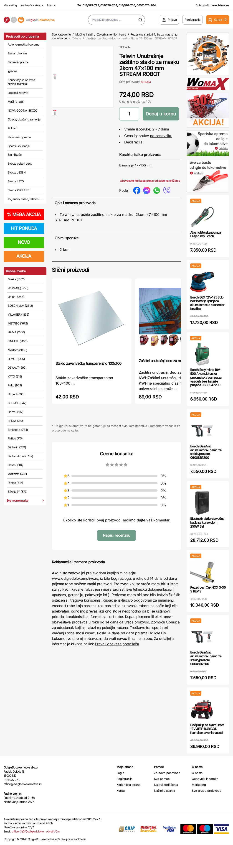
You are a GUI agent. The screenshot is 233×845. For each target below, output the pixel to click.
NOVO (24, 242)
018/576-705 (127, 5)
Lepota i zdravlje (18, 92)
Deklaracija (133, 142)
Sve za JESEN (16, 172)
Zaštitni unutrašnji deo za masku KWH (168, 360)
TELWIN (124, 47)
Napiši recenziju (116, 535)
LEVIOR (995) (16, 359)
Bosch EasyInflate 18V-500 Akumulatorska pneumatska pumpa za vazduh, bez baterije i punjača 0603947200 (206, 377)
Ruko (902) (15, 385)
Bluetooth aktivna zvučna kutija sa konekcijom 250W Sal (207, 522)
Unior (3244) (16, 297)
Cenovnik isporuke (205, 779)
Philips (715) (15, 438)
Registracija (124, 779)
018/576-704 (108, 5)
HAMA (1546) (16, 332)
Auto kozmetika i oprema (23, 44)
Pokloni (12, 128)
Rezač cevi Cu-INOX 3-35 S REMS (207, 589)
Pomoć (51, 5)
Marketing (10, 5)
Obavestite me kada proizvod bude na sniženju (150, 180)
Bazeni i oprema (18, 62)
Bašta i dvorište (17, 53)
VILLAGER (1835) (18, 314)
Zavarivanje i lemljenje (111, 34)
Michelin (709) (17, 447)
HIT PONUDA (24, 228)
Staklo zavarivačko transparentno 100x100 (88, 363)
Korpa (120, 790)
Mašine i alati (16, 101)
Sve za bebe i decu (20, 163)
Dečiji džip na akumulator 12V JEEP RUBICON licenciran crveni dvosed (207, 729)
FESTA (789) (16, 421)
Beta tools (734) (18, 429)
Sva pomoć (162, 779)
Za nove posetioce (167, 773)
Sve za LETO (16, 181)
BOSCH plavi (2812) (20, 305)
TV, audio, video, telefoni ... (25, 199)
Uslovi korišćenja (166, 784)
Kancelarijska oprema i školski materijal (22, 82)
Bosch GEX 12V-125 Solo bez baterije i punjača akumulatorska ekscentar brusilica (207, 303)
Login (120, 773)
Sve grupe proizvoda (206, 790)
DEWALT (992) (17, 367)
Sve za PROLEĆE (18, 190)
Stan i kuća (14, 154)
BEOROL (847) (17, 403)
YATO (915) (15, 376)
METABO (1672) (18, 323)
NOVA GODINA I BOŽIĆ (23, 110)
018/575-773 (91, 5)
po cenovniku (161, 135)
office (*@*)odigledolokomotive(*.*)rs (36, 831)
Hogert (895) (16, 394)
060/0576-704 (146, 5)
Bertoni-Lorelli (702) (20, 456)
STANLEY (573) (18, 491)
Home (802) (15, 412)
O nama (197, 773)
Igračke (12, 71)
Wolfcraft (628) (17, 474)
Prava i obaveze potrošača (117, 644)
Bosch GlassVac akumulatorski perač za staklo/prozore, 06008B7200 (206, 452)
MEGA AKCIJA (24, 214)
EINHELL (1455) (18, 341)
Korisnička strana (31, 5)
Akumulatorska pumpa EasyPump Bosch (205, 234)
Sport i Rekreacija (18, 146)
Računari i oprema (19, 137)
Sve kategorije (61, 34)
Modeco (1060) (17, 350)
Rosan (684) (15, 465)
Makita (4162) (16, 279)
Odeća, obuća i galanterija (24, 119)
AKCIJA (23, 256)
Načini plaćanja (164, 790)
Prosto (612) (15, 483)
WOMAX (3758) (18, 288)
